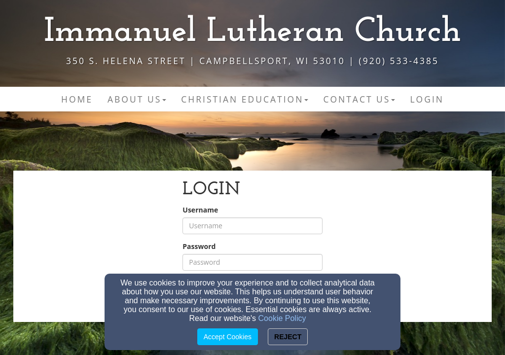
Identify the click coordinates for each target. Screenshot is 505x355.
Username (200, 209)
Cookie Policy (282, 318)
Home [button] (77, 99)
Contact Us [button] (359, 99)
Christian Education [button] (244, 99)
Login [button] (427, 99)
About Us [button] (137, 99)
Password (199, 246)
